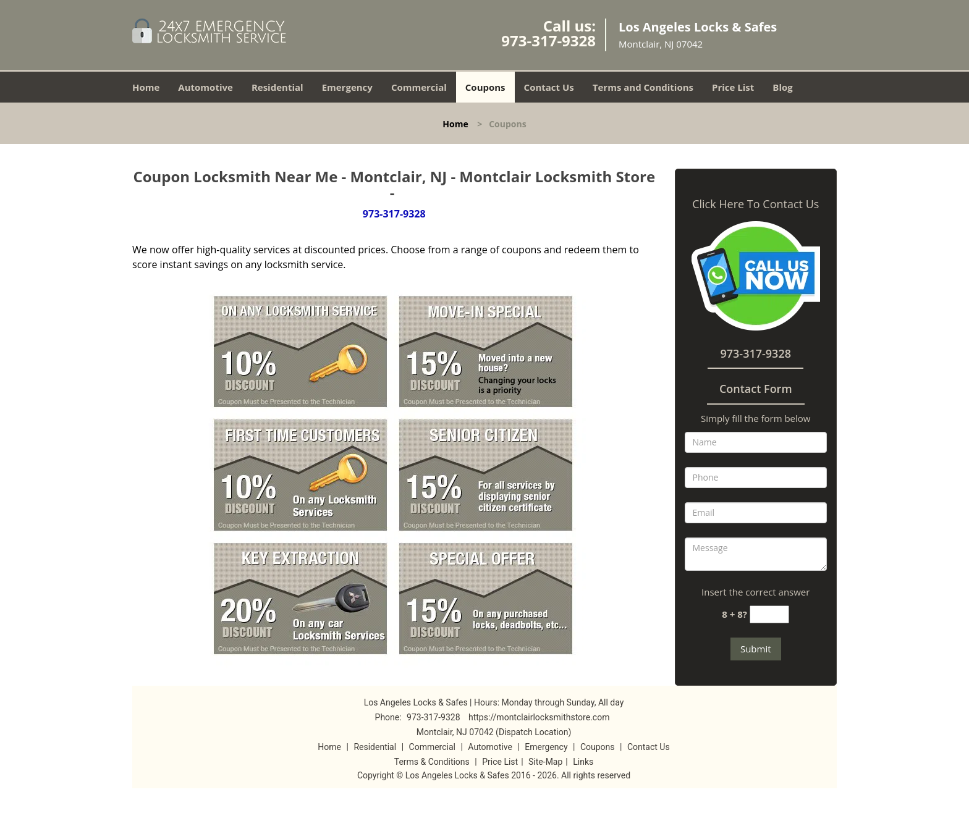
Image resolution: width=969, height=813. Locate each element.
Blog (782, 87)
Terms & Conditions (432, 762)
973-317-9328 (548, 40)
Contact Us (549, 87)
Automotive (205, 87)
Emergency (347, 87)
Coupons (485, 87)
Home (145, 87)
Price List (733, 87)
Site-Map (545, 762)
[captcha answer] (769, 614)
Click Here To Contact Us (755, 203)
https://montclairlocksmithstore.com (538, 717)
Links (583, 762)
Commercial (419, 87)
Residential (277, 87)
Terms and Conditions (643, 87)
